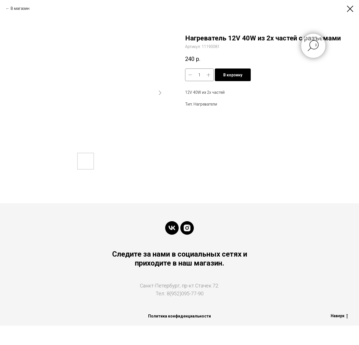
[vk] (172, 228)
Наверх (339, 316)
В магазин (20, 8)
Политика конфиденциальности (179, 316)
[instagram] (187, 228)
